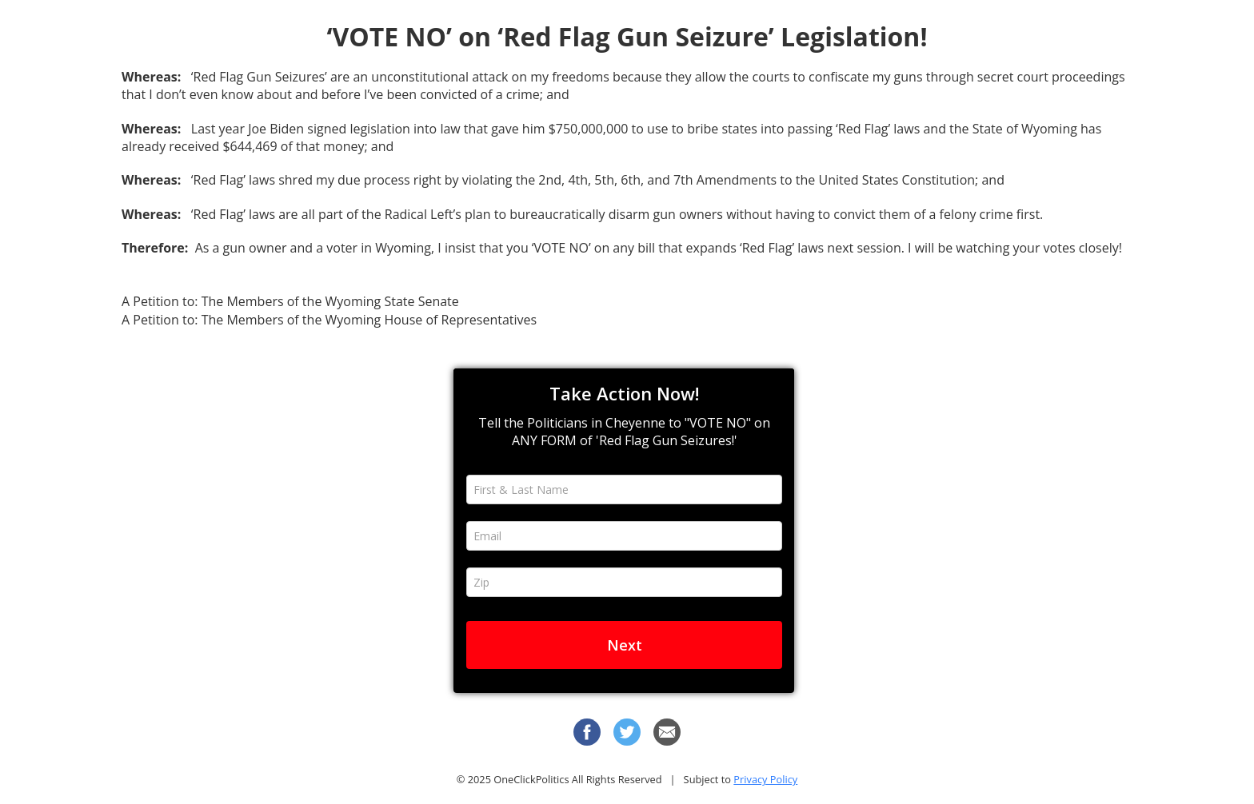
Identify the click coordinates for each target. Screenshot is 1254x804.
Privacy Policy (765, 779)
